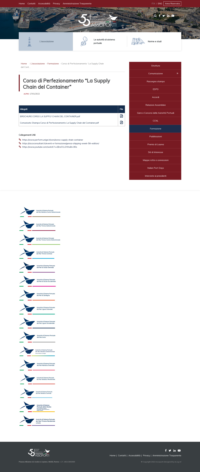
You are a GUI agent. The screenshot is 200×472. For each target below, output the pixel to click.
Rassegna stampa (156, 81)
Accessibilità (44, 3)
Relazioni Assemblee (155, 105)
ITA (153, 3)
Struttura (155, 65)
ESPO (155, 89)
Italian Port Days (155, 168)
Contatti (31, 3)
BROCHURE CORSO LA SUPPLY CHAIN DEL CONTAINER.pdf (50, 116)
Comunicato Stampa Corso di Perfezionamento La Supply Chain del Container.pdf (59, 122)
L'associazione (38, 63)
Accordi (155, 97)
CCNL (155, 120)
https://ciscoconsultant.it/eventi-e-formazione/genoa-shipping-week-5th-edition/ (60, 143)
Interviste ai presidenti (155, 176)
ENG (160, 3)
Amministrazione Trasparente (77, 3)
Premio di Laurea (155, 144)
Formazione (53, 63)
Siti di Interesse (155, 152)
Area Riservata (172, 3)
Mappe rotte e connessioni (155, 160)
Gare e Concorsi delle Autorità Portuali (155, 113)
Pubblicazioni (155, 136)
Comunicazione (155, 73)
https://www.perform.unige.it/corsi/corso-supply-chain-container (52, 139)
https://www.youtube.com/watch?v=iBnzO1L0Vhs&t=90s (49, 147)
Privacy (56, 3)
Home (22, 3)
